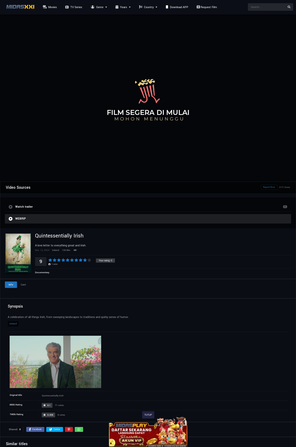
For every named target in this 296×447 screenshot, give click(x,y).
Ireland (13, 323)
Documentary (42, 272)
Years (121, 7)
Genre (96, 7)
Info (11, 284)
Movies (49, 7)
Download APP (176, 7)
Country (146, 7)
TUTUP (148, 415)
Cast (23, 284)
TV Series (73, 7)
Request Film (206, 7)
